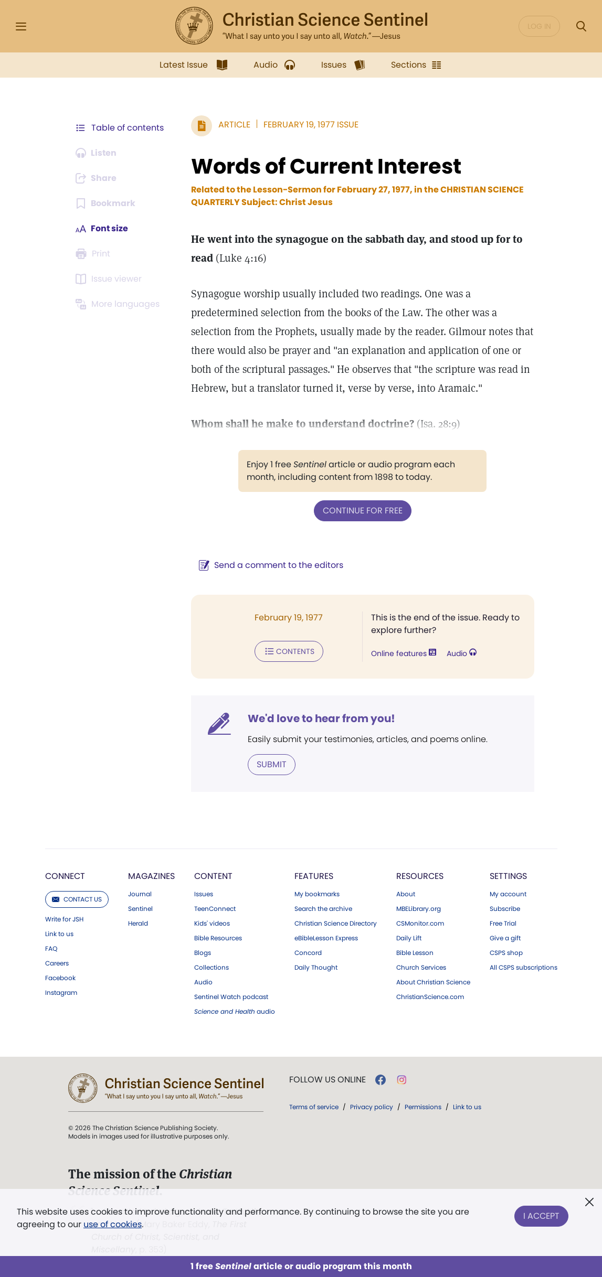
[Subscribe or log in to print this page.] (94, 253)
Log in (539, 26)
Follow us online (327, 1080)
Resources (419, 876)
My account (508, 894)
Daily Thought (315, 967)
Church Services (421, 967)
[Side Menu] (21, 26)
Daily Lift (408, 938)
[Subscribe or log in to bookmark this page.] (105, 203)
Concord (308, 953)
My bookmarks (317, 894)
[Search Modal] (581, 26)
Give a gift (505, 938)
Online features (403, 653)
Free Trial (503, 923)
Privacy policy (371, 1106)
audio (234, 1011)
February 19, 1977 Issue (310, 125)
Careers (57, 963)
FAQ (51, 949)
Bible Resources (218, 938)
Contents (288, 651)
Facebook (60, 978)
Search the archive (323, 909)
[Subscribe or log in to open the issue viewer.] (110, 279)
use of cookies (112, 1224)
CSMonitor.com (420, 923)
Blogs (202, 953)
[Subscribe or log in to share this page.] (97, 178)
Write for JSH (64, 919)
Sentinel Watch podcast (231, 997)
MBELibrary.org (418, 909)
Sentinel (140, 909)
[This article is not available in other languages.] (119, 304)
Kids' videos (212, 923)
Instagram (61, 993)
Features (313, 876)
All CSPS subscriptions (523, 967)
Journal (140, 894)
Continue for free (363, 511)
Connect (65, 876)
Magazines (151, 876)
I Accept (541, 1216)
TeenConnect (215, 909)
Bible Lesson (415, 953)
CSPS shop (506, 953)
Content (213, 876)
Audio (462, 653)
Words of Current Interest (326, 166)
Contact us (77, 899)
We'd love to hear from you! (321, 718)
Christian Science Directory (335, 923)
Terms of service (314, 1106)
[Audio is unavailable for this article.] (96, 153)
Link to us (59, 934)
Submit (272, 764)
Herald (138, 923)
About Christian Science (433, 982)
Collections (211, 967)
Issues (203, 894)
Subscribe (505, 909)
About (405, 894)
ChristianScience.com (430, 997)
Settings (508, 876)
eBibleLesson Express (326, 938)
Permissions (423, 1106)
